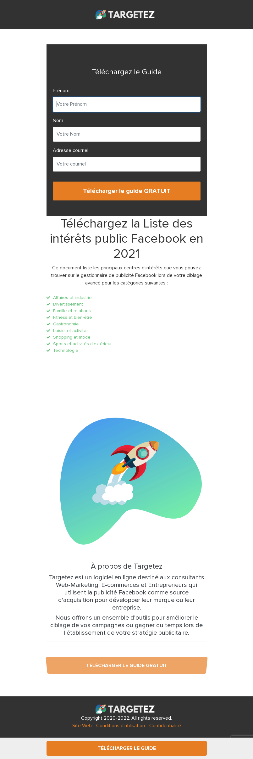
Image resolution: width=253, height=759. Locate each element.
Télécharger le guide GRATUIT (126, 191)
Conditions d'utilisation (120, 725)
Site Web (82, 725)
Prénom (61, 90)
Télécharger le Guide (126, 748)
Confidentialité (165, 725)
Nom (58, 120)
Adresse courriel (70, 150)
